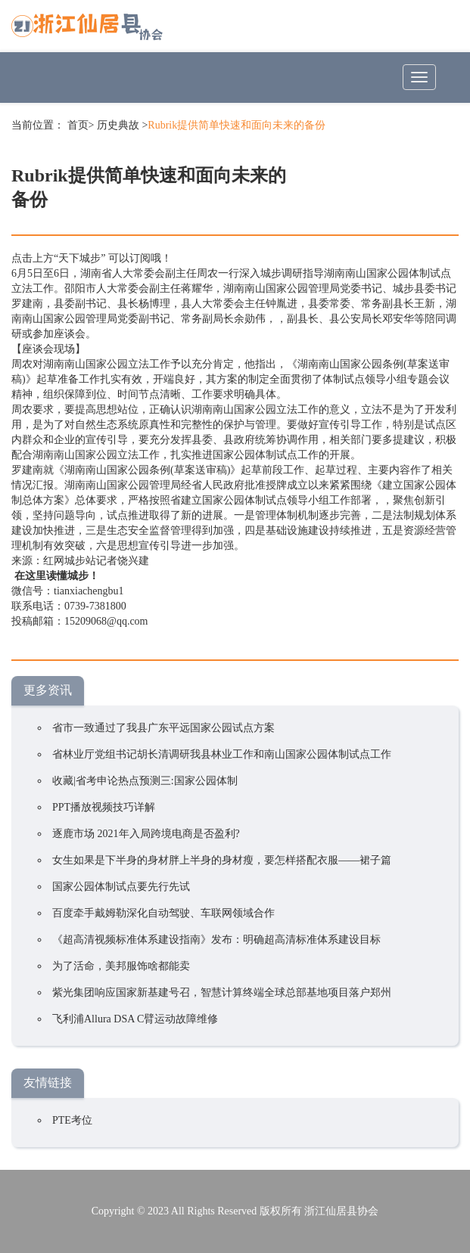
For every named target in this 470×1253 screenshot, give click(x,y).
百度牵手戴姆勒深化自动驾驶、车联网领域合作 (163, 913)
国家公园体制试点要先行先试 (121, 886)
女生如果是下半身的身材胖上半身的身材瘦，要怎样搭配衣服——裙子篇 (221, 860)
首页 (78, 125)
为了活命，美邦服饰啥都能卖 (121, 966)
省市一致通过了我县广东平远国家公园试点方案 (163, 728)
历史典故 (118, 125)
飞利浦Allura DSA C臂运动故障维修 (135, 1019)
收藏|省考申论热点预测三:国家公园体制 (145, 780)
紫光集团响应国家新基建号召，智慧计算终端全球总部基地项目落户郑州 (221, 992)
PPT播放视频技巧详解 (103, 807)
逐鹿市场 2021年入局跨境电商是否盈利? (146, 833)
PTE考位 (72, 1120)
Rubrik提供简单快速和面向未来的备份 (236, 125)
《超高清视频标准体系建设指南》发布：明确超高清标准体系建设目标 (216, 939)
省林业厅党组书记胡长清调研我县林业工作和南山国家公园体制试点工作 (221, 754)
